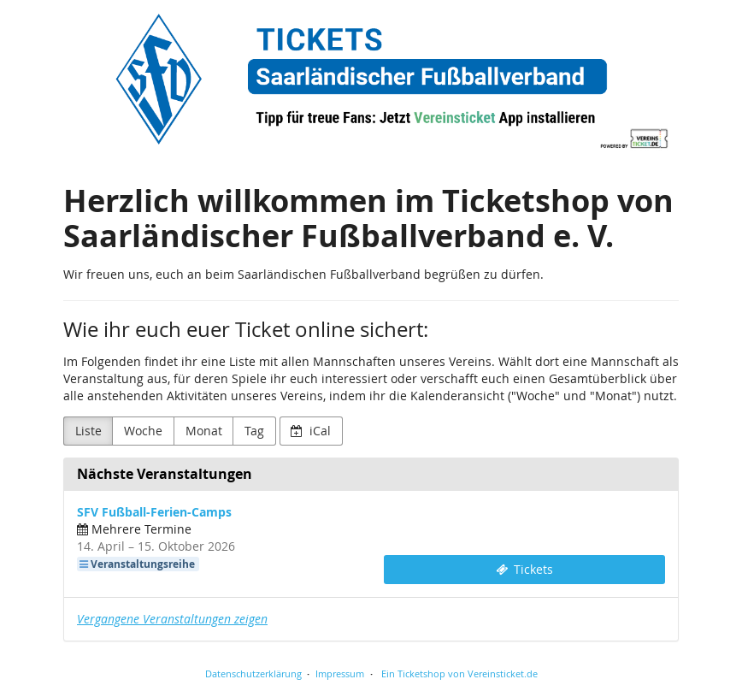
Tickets (525, 569)
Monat (204, 430)
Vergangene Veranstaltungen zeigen (172, 619)
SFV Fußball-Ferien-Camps (154, 512)
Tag (254, 430)
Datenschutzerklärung (253, 673)
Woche (143, 430)
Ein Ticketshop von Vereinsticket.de (459, 673)
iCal (311, 430)
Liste (88, 430)
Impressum (339, 673)
